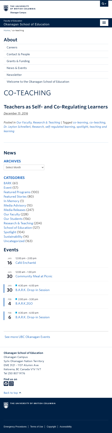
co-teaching (97, 122)
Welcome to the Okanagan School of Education (38, 81)
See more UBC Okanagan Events (27, 337)
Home (7, 30)
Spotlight (10, 232)
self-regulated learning (60, 126)
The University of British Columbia (40, 8)
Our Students (13, 219)
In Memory (11, 201)
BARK (8, 183)
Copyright (51, 426)
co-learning (80, 122)
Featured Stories (15, 196)
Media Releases (14, 210)
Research (38, 126)
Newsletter (14, 75)
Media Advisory (15, 205)
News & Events (17, 68)
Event (8, 187)
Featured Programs (17, 192)
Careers (12, 47)
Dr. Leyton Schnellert (17, 126)
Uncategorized (14, 241)
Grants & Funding (18, 61)
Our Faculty (24, 122)
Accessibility (66, 426)
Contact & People (18, 54)
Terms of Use (36, 426)
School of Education (18, 227)
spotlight (82, 126)
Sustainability (13, 236)
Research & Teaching (46, 122)
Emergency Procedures (15, 426)
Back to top (12, 392)
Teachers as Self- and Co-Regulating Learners (56, 107)
